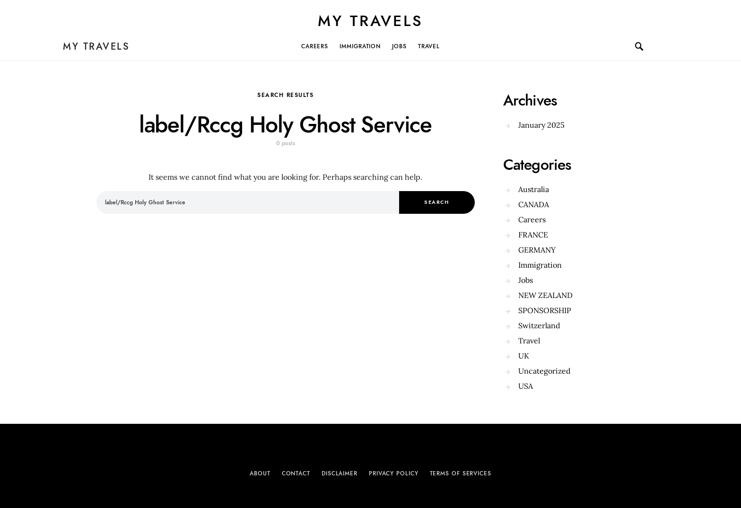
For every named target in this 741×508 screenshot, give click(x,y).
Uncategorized (544, 371)
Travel (429, 46)
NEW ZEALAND (545, 295)
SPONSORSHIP (544, 310)
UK (523, 355)
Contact (296, 473)
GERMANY (537, 249)
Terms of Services (460, 473)
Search (436, 202)
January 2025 (541, 125)
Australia (533, 189)
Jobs (399, 46)
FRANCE (533, 234)
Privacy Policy (393, 473)
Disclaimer (339, 473)
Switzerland (539, 325)
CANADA (533, 204)
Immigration (360, 46)
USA (525, 386)
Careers (314, 46)
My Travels (370, 20)
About (260, 473)
